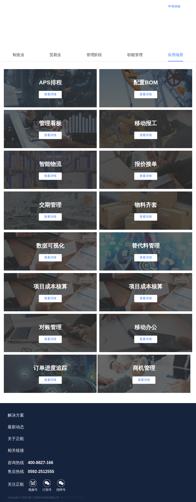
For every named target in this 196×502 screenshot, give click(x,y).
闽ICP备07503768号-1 (72, 497)
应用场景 (175, 55)
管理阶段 (94, 55)
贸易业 (55, 55)
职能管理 (135, 55)
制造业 (18, 55)
